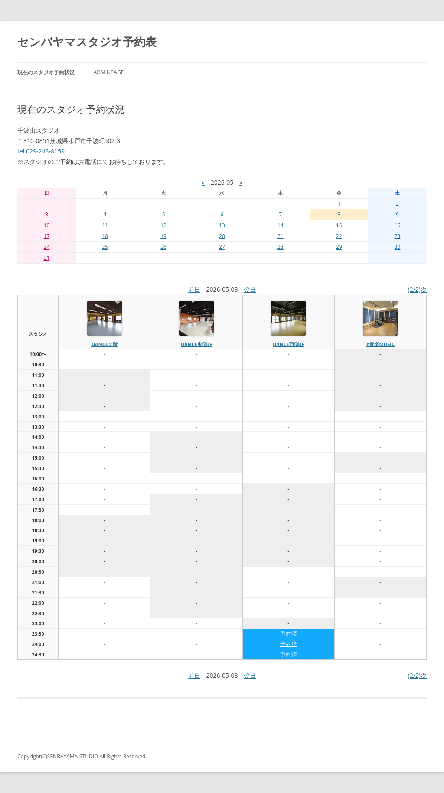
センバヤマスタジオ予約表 (87, 41)
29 (339, 247)
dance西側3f (288, 344)
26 (163, 247)
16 (398, 225)
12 (163, 225)
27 (222, 247)
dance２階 (104, 344)
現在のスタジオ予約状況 (46, 72)
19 (163, 236)
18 (105, 236)
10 (47, 225)
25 (105, 247)
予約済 (288, 633)
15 (339, 225)
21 (281, 236)
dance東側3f (196, 344)
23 (398, 236)
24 (47, 247)
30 (398, 247)
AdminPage (109, 72)
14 (281, 225)
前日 (194, 289)
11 (105, 225)
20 (222, 236)
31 (47, 257)
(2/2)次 (417, 289)
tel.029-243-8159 (41, 151)
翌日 (250, 289)
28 (281, 247)
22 (339, 236)
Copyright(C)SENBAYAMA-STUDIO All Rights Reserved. (82, 756)
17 (47, 236)
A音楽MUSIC (380, 344)
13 (222, 225)
